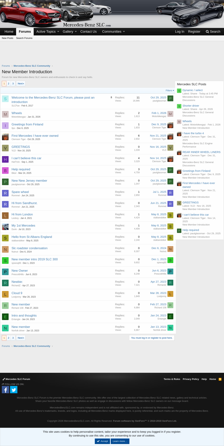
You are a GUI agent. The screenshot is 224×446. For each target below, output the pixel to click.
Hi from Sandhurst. (26, 203)
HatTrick (17, 162)
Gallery (68, 31)
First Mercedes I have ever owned (36, 135)
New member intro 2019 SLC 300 (36, 259)
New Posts (7, 38)
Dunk (15, 229)
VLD (15, 150)
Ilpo (14, 128)
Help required (22, 169)
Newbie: (18, 282)
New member (22, 304)
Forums (25, 31)
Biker (15, 173)
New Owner (21, 270)
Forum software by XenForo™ (145, 421)
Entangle (17, 319)
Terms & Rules (172, 379)
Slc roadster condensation (31, 248)
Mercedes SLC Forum (16, 379)
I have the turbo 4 (194, 136)
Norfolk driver (19, 330)
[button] (58, 31)
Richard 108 (19, 308)
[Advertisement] (112, 55)
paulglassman (158, 100)
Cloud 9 (18, 293)
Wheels (18, 113)
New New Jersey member (31, 180)
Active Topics (46, 31)
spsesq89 (17, 263)
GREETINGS (22, 147)
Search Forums (24, 38)
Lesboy (16, 218)
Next (20, 83)
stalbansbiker (158, 217)
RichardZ (17, 285)
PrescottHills (19, 274)
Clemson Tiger (158, 127)
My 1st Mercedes (25, 225)
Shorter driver (192, 105)
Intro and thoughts (25, 315)
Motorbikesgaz (20, 117)
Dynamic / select (194, 90)
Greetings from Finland (29, 124)
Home (9, 31)
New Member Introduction (197, 131)
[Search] (213, 31)
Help (204, 379)
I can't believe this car (28, 158)
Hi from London (23, 214)
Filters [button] (167, 90)
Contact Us (88, 31)
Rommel (17, 195)
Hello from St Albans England (33, 237)
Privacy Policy (191, 379)
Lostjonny (17, 297)
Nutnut (16, 251)
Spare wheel (21, 192)
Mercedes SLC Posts (193, 84)
